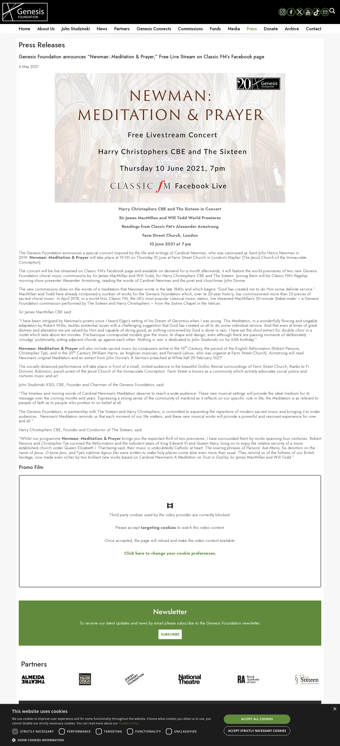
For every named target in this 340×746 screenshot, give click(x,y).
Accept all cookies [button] (257, 719)
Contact (313, 29)
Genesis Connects (154, 29)
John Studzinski (76, 29)
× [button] (334, 709)
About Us (46, 29)
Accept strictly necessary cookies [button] (257, 731)
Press (252, 29)
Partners (122, 29)
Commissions (190, 29)
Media (234, 29)
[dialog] (170, 725)
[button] (114, 739)
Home (24, 29)
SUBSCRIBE (170, 634)
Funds (215, 29)
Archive (292, 29)
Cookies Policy (129, 723)
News (102, 29)
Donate (271, 29)
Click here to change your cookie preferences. (170, 553)
